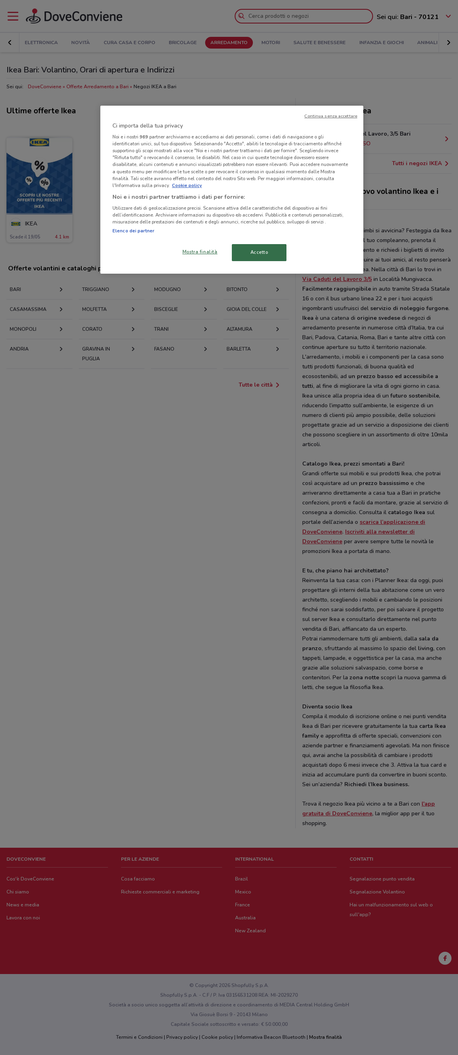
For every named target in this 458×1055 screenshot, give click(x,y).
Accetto (259, 252)
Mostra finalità (200, 252)
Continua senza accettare (330, 116)
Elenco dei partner (133, 231)
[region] (231, 190)
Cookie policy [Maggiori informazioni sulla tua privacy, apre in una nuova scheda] (187, 185)
